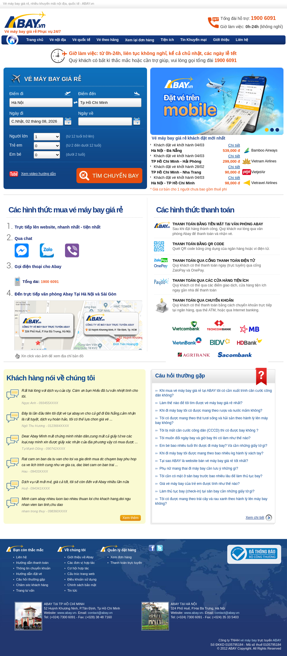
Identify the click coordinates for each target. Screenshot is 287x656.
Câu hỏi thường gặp (30, 579)
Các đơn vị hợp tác (81, 562)
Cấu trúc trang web (81, 574)
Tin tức (72, 590)
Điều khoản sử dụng (81, 579)
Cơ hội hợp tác (78, 568)
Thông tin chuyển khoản (33, 568)
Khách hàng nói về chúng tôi (50, 378)
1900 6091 (50, 281)
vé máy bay (248, 640)
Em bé (15, 154)
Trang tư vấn (25, 590)
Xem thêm (130, 518)
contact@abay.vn (100, 612)
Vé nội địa (57, 40)
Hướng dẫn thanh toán (32, 562)
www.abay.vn (66, 612)
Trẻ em (15, 145)
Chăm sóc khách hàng (32, 585)
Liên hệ (242, 40)
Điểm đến (87, 93)
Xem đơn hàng (120, 557)
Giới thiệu (221, 40)
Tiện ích (167, 40)
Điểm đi (16, 93)
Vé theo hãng (108, 40)
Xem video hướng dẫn (38, 174)
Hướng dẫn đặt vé (29, 574)
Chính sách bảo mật (81, 585)
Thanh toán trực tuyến (126, 562)
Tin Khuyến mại (193, 40)
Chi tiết (234, 145)
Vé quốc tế (81, 40)
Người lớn (18, 136)
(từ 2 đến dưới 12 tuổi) (83, 145)
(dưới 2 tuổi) (75, 154)
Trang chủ (34, 40)
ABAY (277, 640)
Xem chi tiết (255, 518)
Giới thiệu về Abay (80, 557)
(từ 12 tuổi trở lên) (80, 136)
